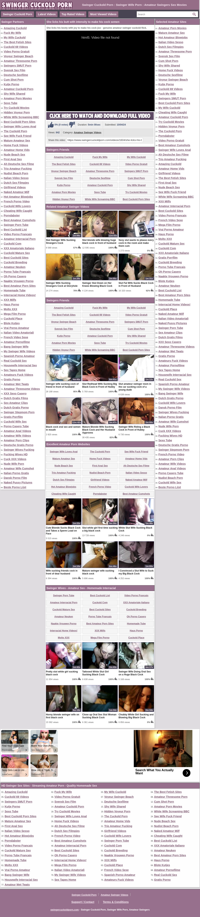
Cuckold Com (12, 243)
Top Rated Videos (73, 14)
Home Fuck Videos (16, 145)
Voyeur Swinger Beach (18, 56)
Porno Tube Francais (17, 271)
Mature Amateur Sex (17, 140)
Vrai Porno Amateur (16, 327)
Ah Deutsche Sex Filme (19, 164)
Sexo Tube (10, 103)
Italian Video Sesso (16, 178)
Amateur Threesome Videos (22, 388)
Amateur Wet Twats (16, 384)
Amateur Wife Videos (17, 435)
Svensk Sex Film (14, 70)
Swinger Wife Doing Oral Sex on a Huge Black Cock (135, 673)
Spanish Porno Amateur (19, 356)
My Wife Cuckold (15, 37)
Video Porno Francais (18, 234)
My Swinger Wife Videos (19, 351)
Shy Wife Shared (14, 93)
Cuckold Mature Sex (17, 253)
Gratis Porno (12, 379)
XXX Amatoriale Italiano (19, 248)
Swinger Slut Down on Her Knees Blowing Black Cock (97, 284)
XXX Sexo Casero (15, 393)
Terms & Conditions (116, 902)
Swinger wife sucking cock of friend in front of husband (62, 385)
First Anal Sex (13, 159)
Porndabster (12, 215)
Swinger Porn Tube (16, 224)
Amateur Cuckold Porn (18, 89)
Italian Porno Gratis (16, 473)
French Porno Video (17, 201)
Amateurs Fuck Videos (18, 374)
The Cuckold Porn (15, 131)
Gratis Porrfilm (13, 416)
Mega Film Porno (15, 313)
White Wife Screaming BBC (21, 117)
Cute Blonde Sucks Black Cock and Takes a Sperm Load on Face (63, 530)
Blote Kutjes (12, 323)
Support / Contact (82, 902)
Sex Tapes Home (14, 370)
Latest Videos (47, 14)
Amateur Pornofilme (17, 342)
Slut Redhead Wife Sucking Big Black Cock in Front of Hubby (99, 385)
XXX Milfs (10, 299)
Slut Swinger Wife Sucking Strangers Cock (60, 241)
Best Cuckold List (15, 229)
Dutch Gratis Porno (16, 407)
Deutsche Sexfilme (16, 75)
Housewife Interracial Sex (20, 365)
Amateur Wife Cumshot (19, 468)
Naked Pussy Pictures (18, 482)
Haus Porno (11, 304)
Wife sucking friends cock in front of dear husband (62, 572)
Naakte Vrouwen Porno (18, 281)
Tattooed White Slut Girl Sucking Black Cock (95, 673)
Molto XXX (10, 309)
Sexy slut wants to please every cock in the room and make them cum (136, 243)
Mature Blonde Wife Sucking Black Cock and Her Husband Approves (98, 430)
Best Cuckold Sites (16, 257)
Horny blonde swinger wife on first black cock (62, 716)
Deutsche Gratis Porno (18, 445)
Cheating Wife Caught (18, 210)
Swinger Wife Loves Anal (20, 126)
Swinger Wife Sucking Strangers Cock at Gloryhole (62, 284)
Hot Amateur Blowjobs (18, 196)
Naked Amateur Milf (16, 192)
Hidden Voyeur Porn (17, 112)
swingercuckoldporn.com (64, 909)
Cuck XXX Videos (15, 459)
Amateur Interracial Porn (20, 238)
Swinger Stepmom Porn (19, 412)
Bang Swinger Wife (16, 346)
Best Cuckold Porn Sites (20, 121)
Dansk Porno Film (15, 477)
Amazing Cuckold (15, 28)
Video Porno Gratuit (16, 51)
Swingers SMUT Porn (17, 65)
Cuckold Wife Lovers (17, 206)
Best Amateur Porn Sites (20, 285)
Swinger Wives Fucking (19, 449)
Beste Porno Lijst (15, 487)
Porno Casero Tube (16, 426)
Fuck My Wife (12, 32)
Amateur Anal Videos (17, 431)
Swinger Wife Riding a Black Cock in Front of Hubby (134, 428)
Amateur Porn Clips (16, 440)
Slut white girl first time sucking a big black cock (100, 529)
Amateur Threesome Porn (20, 60)
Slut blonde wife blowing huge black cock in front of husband (99, 241)
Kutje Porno (11, 84)
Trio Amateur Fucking (18, 168)
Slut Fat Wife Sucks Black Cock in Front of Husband (136, 284)
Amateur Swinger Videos (87, 132)
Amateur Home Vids (17, 149)
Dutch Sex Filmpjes (16, 182)
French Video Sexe (16, 337)
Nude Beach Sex (14, 154)
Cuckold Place (13, 318)
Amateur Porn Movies (18, 98)
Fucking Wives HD (16, 454)
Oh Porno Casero (15, 276)
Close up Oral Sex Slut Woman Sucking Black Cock (99, 716)
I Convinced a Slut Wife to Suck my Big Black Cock (136, 572)
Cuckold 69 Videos (16, 46)
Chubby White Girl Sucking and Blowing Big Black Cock (136, 716)
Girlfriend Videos (15, 187)
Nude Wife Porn (14, 463)
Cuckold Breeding (15, 262)
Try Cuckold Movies (16, 107)
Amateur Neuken (14, 267)
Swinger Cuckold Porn (17, 14)
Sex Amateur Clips (16, 402)
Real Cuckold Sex (15, 360)
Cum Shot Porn (14, 79)
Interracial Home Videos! (20, 295)
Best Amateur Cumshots (20, 220)
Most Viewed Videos (103, 14)
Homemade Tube (15, 290)
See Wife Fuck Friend (17, 135)
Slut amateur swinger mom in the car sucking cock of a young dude (135, 387)
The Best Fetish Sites (17, 42)
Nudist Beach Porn (16, 173)
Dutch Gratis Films (16, 398)
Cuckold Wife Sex (15, 421)
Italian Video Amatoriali (19, 332)
